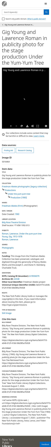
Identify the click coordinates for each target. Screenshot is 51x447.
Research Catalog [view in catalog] (25, 150)
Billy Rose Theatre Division (14, 222)
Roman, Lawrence (10, 239)
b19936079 (34, 276)
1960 (17, 214)
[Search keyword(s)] (23, 12)
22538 (16, 279)
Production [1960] (19, 197)
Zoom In (11, 126)
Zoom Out (16, 126)
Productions (10, 190)
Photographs (8, 247)
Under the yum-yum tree (19, 194)
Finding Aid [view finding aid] (8, 150)
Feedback (45, 444)
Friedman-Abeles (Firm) (12, 205)
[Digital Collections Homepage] (4, 3)
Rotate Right (22, 126)
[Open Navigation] (45, 3)
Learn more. (38, 136)
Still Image (6, 313)
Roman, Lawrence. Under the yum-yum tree (22, 233)
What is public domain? (36, 19)
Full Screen (38, 126)
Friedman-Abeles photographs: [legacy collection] (24, 186)
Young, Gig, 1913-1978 (12, 236)
